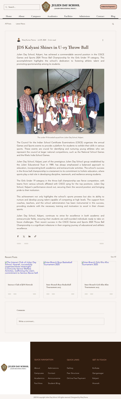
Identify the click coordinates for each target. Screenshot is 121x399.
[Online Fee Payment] (108, 6)
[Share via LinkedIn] (29, 236)
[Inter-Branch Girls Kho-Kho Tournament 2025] (99, 270)
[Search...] (22, 7)
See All (113, 257)
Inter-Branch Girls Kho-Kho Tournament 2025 (97, 285)
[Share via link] (35, 236)
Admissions (53, 368)
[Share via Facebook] (18, 236)
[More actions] (102, 40)
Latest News (20, 24)
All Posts (8, 24)
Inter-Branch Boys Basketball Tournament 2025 (58, 285)
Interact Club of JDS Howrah (20, 284)
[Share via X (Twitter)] (24, 236)
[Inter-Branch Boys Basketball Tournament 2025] (60, 270)
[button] (113, 24)
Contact (51, 373)
